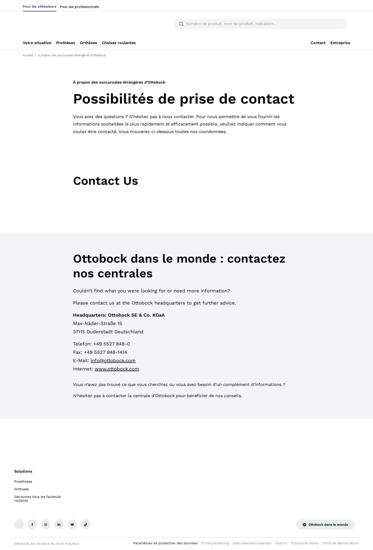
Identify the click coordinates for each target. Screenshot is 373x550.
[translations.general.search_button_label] (342, 23)
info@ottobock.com (113, 360)
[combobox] (335, 5)
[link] (37, 43)
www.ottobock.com (117, 369)
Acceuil (28, 55)
